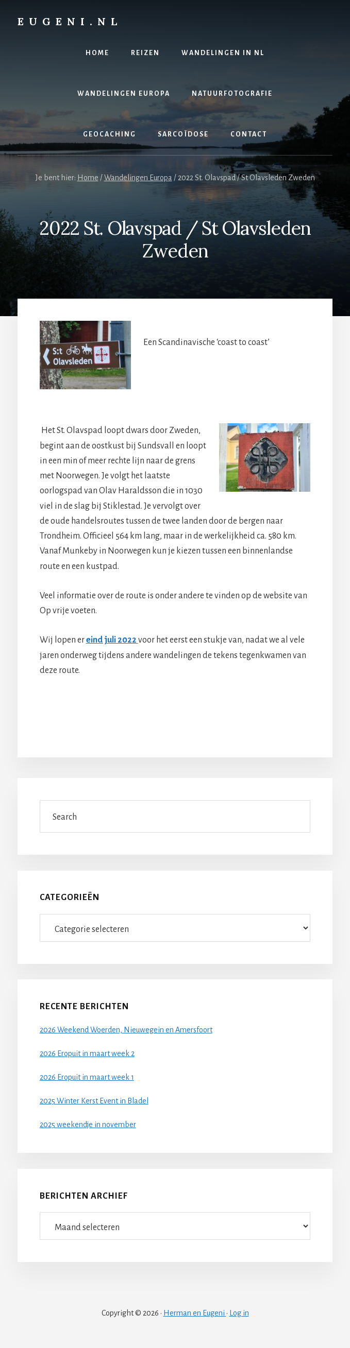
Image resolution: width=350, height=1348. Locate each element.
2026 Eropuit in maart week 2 (87, 1053)
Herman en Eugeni (194, 1313)
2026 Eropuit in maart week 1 (87, 1077)
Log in (239, 1313)
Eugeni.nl (70, 21)
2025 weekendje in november (88, 1124)
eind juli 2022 (112, 640)
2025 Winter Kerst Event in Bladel (94, 1101)
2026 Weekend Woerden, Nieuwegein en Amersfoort (126, 1030)
